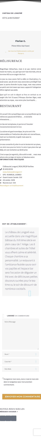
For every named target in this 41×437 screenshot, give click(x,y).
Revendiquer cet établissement (11, 185)
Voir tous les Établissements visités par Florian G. (21, 52)
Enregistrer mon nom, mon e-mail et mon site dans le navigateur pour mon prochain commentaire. (21, 382)
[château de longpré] (20, 205)
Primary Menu (37, 4)
